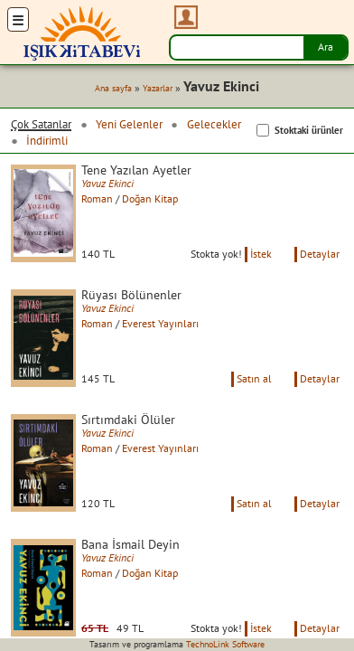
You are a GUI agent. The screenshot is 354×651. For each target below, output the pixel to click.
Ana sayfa (113, 88)
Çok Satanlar (41, 124)
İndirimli (47, 140)
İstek (261, 253)
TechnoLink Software (225, 644)
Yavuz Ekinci (107, 183)
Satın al (254, 378)
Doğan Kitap (150, 198)
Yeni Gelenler (129, 124)
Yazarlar (157, 88)
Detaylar (320, 253)
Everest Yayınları (160, 323)
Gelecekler (214, 124)
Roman (97, 198)
